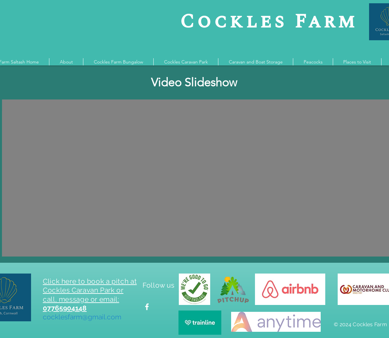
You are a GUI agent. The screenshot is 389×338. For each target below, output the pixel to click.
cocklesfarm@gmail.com (82, 317)
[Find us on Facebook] (147, 306)
